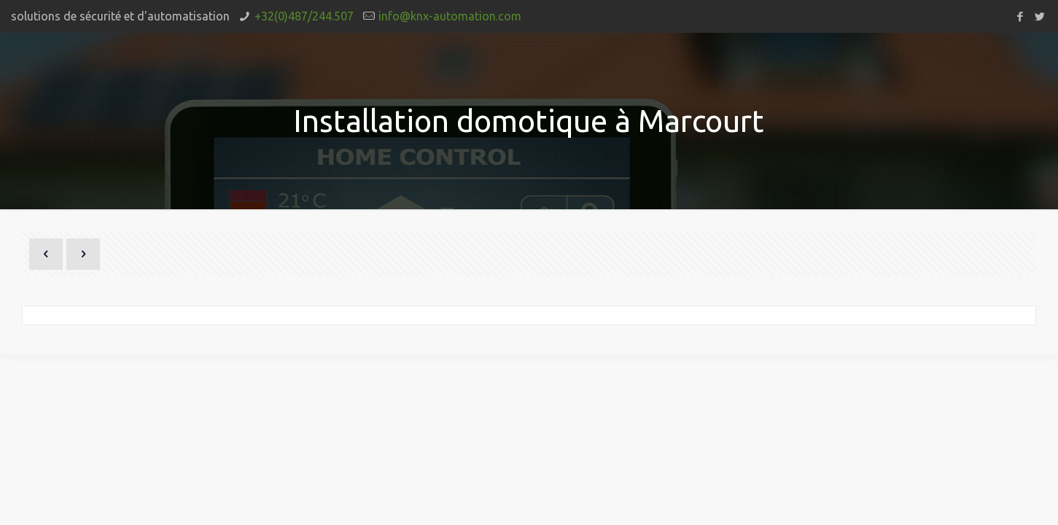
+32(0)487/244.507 (304, 16)
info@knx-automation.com (449, 16)
